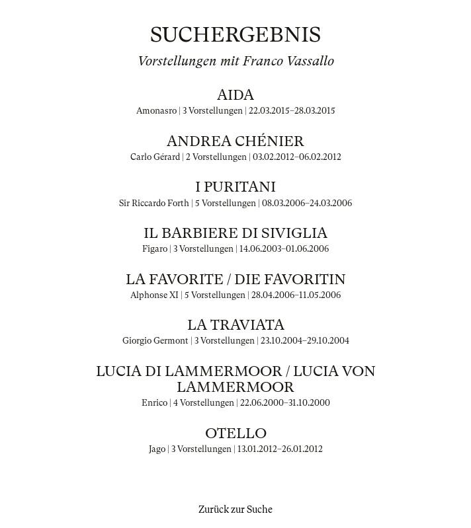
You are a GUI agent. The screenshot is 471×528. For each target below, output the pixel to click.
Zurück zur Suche (235, 509)
